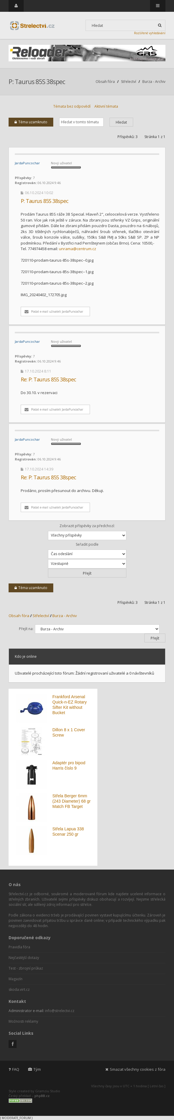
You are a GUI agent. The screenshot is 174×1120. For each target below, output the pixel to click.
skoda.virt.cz (19, 989)
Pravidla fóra (19, 947)
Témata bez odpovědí (72, 106)
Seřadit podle (87, 550)
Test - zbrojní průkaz (26, 968)
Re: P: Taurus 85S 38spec (48, 379)
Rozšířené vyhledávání (149, 33)
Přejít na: (26, 628)
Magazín (15, 978)
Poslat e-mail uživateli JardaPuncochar (54, 311)
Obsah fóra (105, 81)
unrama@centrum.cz (77, 248)
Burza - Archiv (153, 81)
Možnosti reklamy (23, 1021)
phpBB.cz (42, 1095)
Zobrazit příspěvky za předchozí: (87, 531)
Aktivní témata (106, 106)
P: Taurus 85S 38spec (37, 82)
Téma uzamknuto (30, 121)
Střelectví (128, 81)
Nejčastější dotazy (24, 957)
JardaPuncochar (27, 163)
